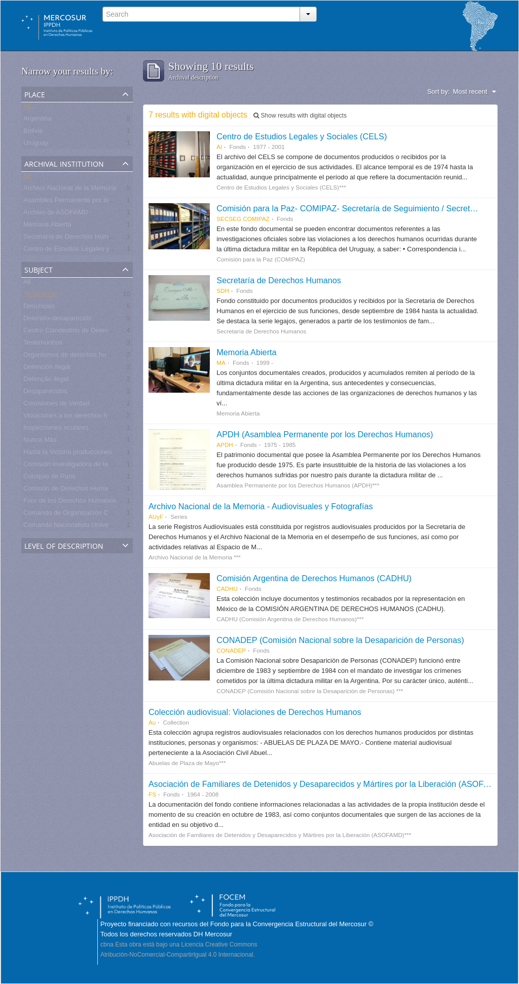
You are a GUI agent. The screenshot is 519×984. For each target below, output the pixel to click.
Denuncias (38, 308)
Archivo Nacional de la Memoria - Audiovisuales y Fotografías (261, 506)
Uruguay (35, 144)
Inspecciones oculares (56, 429)
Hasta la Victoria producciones (67, 454)
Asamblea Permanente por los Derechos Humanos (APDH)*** (113, 202)
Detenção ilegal (46, 381)
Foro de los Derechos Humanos (70, 502)
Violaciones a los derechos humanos (77, 417)
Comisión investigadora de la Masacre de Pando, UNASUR (110, 466)
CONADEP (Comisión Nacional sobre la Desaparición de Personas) (340, 640)
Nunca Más (40, 441)
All (26, 108)
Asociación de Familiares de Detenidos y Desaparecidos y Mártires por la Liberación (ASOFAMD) (326, 783)
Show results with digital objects (300, 115)
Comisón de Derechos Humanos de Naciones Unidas (101, 490)
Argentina (37, 120)
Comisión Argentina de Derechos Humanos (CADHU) (314, 578)
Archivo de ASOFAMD (55, 214)
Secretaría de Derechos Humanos (278, 280)
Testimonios (40, 295)
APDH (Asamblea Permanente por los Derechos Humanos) (324, 434)
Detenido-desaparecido (57, 320)
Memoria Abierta (47, 226)
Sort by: (438, 91)
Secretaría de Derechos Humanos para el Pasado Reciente (110, 238)
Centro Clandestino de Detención (72, 332)
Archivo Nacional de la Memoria (70, 190)
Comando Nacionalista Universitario (75, 527)
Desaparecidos (45, 393)
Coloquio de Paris (49, 478)
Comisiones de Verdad (56, 405)
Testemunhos (42, 344)
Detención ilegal (46, 368)
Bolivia (33, 132)
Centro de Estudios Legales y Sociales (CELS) (301, 136)
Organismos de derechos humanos (74, 356)
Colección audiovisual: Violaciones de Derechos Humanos (255, 711)
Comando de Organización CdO (70, 514)
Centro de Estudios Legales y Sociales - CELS (91, 250)
